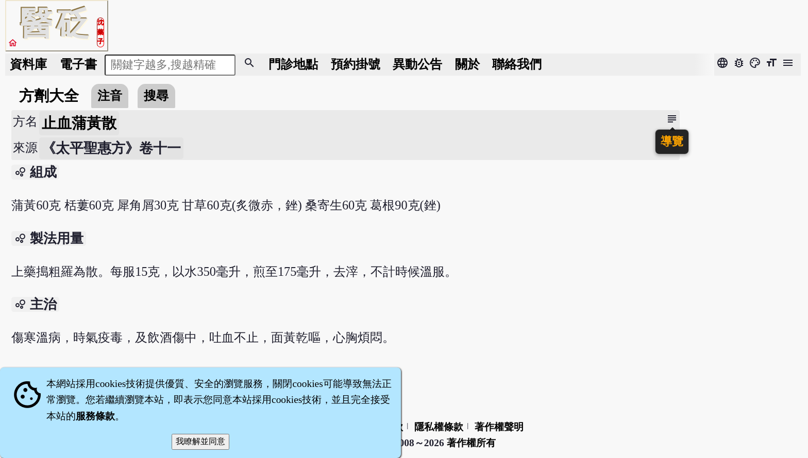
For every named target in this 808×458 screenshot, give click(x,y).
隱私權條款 (438, 426)
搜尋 (156, 95)
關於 (467, 64)
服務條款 (95, 416)
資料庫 (28, 64)
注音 (109, 95)
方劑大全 (49, 95)
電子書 (78, 64)
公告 (417, 64)
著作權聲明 (499, 426)
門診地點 (293, 64)
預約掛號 (355, 64)
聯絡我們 (517, 64)
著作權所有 (471, 442)
